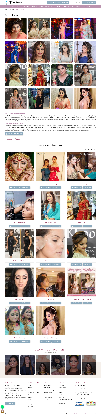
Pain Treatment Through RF (65, 400)
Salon (34, 6)
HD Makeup (46, 399)
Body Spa (61, 397)
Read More (25, 187)
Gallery (78, 6)
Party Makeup (47, 387)
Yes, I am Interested (14, 134)
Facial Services (62, 387)
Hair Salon (61, 385)
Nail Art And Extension (64, 390)
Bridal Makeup (47, 385)
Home (12, 6)
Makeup (26, 6)
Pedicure (61, 392)
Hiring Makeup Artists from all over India (58, 2)
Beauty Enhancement (45, 6)
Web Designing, (73, 413)
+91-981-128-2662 (89, 2)
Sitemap (30, 404)
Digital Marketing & (82, 413)
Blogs (29, 399)
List (93, 149)
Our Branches (68, 6)
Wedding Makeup (48, 397)
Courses (58, 6)
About (18, 6)
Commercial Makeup (49, 390)
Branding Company (91, 413)
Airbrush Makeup (48, 394)
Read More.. (47, 402)
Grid (87, 149)
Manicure (61, 394)
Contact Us (87, 6)
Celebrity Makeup (48, 392)
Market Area (31, 406)
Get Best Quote (15, 187)
